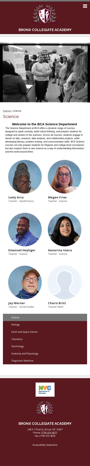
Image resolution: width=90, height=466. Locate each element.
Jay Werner (16, 303)
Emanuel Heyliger (21, 250)
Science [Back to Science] (7, 110)
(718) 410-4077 (49, 432)
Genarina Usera (60, 250)
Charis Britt (57, 303)
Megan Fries (57, 197)
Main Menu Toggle (85, 6)
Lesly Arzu (16, 197)
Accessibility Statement (45, 444)
